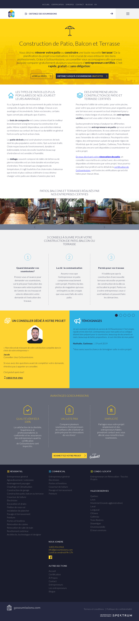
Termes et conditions (94, 609)
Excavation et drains (16, 503)
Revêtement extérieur (18, 531)
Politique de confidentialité (119, 609)
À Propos (70, 4)
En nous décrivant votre (98, 156)
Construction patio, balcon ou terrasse (25, 493)
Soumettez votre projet (67, 455)
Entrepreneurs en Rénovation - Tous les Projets (109, 478)
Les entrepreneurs (58, 588)
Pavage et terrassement (18, 514)
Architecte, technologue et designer (24, 534)
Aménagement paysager (18, 483)
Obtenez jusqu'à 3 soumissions (80, 76)
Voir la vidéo (39, 76)
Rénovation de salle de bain (20, 527)
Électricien (12, 500)
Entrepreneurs (56, 584)
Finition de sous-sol (16, 507)
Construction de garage (18, 490)
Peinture (11, 517)
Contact (80, 4)
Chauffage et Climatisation (19, 486)
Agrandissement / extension (20, 480)
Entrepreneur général (17, 476)
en (96, 4)
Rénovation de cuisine (17, 524)
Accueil (46, 4)
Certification (57, 4)
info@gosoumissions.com (61, 549)
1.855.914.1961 (56, 547)
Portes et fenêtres (16, 520)
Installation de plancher (18, 510)
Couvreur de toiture (16, 497)
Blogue (89, 4)
